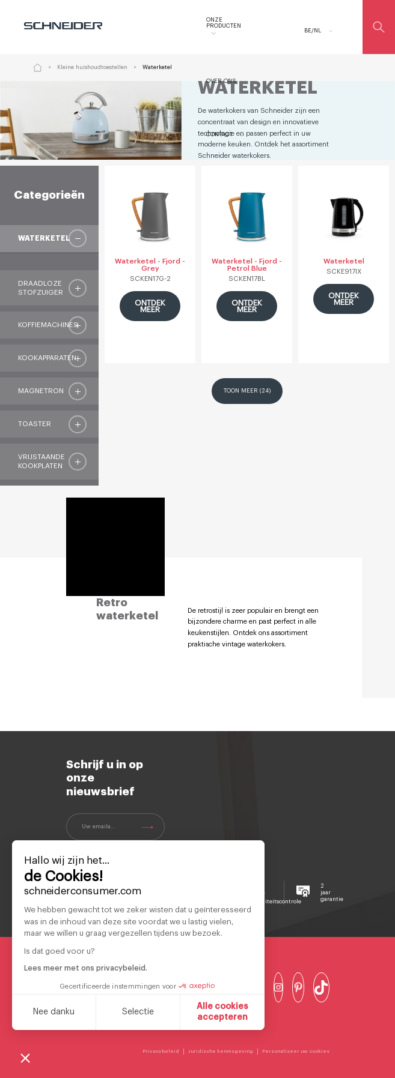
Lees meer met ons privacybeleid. (85, 968)
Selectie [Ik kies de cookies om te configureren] (138, 1012)
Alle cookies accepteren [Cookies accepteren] (222, 1012)
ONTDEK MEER (149, 306)
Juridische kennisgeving (220, 1051)
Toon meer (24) (247, 391)
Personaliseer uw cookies (295, 1051)
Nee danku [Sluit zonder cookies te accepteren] (53, 1012)
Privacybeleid (160, 1051)
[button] (25, 1057)
